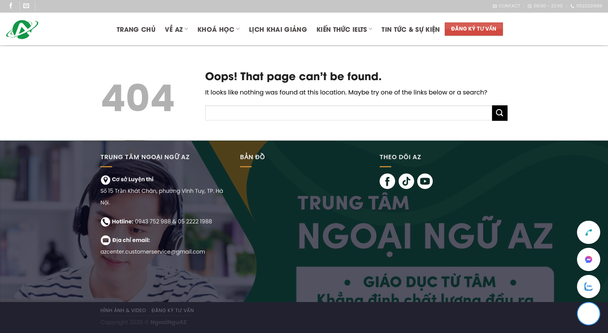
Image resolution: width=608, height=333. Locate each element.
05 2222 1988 (195, 221)
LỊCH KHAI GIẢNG (278, 28)
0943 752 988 (153, 221)
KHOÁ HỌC (218, 28)
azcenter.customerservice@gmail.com (152, 252)
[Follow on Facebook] (14, 6)
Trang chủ (136, 28)
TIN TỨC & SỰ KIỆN (411, 28)
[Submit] (500, 112)
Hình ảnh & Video (123, 310)
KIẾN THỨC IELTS (344, 28)
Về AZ (176, 28)
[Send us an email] (29, 6)
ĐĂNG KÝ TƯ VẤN (173, 310)
